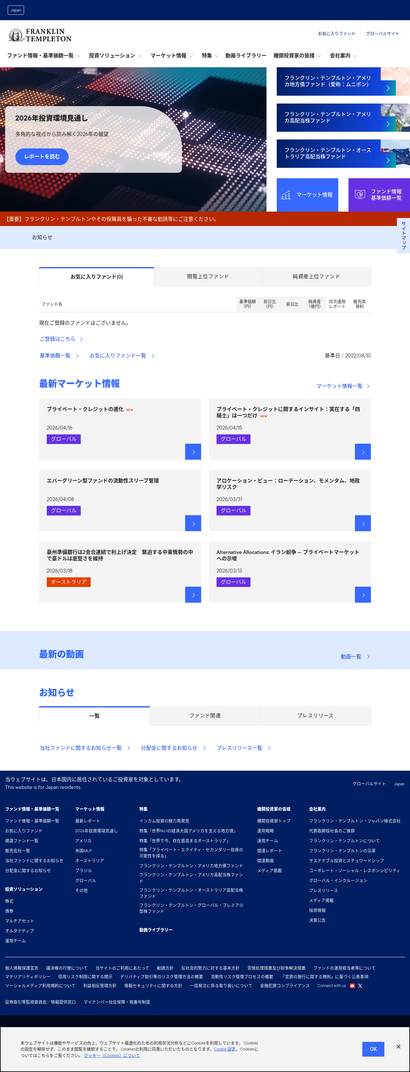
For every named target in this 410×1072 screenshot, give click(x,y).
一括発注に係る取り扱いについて (221, 986)
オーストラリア (89, 861)
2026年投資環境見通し (96, 831)
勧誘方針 (165, 968)
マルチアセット (19, 921)
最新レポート (87, 821)
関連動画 (265, 861)
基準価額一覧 (59, 355)
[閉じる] (398, 1053)
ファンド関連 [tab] (205, 715)
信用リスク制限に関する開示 (85, 977)
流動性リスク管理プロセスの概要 (242, 977)
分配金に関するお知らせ (173, 748)
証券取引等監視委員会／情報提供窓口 (40, 1002)
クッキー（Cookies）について (112, 1062)
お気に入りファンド (337, 33)
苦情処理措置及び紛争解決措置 (276, 968)
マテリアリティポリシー (28, 977)
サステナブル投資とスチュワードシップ (346, 861)
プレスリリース (323, 890)
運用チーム (15, 941)
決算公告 (317, 920)
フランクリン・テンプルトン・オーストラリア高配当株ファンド (191, 893)
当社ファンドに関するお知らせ (34, 861)
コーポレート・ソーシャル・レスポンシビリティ (354, 870)
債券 (9, 911)
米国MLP (83, 851)
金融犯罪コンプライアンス (285, 986)
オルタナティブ (19, 931)
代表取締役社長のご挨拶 (332, 831)
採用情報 (317, 910)
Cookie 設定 (225, 1055)
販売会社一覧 (17, 851)
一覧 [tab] (94, 716)
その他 (81, 890)
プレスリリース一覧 (244, 748)
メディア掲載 (269, 870)
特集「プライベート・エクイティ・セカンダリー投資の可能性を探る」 (191, 853)
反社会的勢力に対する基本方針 (210, 968)
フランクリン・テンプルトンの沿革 (342, 851)
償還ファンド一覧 (21, 841)
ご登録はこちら (61, 339)
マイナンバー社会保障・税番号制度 (117, 1002)
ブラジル (83, 870)
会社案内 (343, 55)
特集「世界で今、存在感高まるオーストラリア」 (185, 841)
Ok (373, 1055)
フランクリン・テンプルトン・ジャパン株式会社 (355, 821)
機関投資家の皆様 (297, 55)
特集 (210, 55)
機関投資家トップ (274, 821)
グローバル (85, 880)
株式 (9, 901)
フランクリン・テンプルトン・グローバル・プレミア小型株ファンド (191, 908)
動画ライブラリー (246, 55)
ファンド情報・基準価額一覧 (43, 55)
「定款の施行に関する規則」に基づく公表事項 (324, 977)
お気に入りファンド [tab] (96, 277)
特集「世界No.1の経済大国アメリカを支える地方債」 (188, 831)
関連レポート (269, 851)
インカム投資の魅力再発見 (164, 821)
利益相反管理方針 (100, 986)
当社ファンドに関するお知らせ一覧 (85, 748)
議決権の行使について (67, 968)
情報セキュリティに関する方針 (153, 986)
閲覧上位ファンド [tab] (208, 276)
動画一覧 (355, 656)
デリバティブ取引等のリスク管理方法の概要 (161, 977)
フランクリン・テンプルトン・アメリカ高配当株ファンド (191, 878)
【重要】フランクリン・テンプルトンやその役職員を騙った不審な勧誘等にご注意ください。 (111, 219)
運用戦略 (265, 831)
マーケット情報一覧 (343, 386)
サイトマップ (403, 235)
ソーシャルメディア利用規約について (40, 986)
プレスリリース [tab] (315, 715)
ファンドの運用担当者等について (344, 968)
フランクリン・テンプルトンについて (344, 841)
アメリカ (83, 841)
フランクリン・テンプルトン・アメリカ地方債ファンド (191, 866)
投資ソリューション (115, 55)
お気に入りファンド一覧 (122, 355)
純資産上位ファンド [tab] (316, 276)
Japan (16, 10)
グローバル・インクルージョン (338, 880)
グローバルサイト (382, 33)
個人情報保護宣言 (21, 968)
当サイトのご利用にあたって (122, 968)
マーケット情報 (172, 55)
